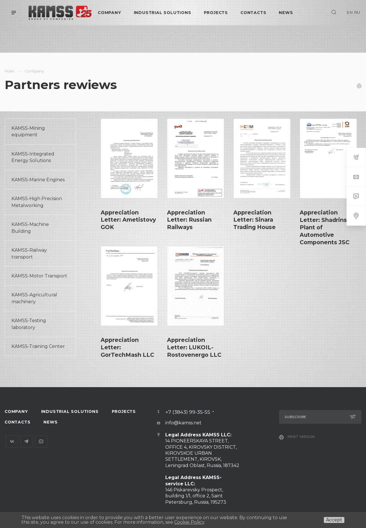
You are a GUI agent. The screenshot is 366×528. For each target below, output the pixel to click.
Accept (334, 520)
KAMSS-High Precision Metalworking (36, 202)
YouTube (41, 441)
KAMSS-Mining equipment (28, 131)
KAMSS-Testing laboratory (28, 324)
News (50, 422)
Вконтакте (12, 441)
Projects (124, 411)
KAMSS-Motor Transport (39, 276)
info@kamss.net (183, 422)
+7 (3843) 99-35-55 (187, 411)
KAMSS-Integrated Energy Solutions (32, 157)
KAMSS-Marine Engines (38, 179)
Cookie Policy (189, 522)
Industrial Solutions (70, 411)
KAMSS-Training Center (38, 346)
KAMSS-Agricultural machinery (34, 298)
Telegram (26, 441)
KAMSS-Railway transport (29, 253)
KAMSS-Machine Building (30, 228)
